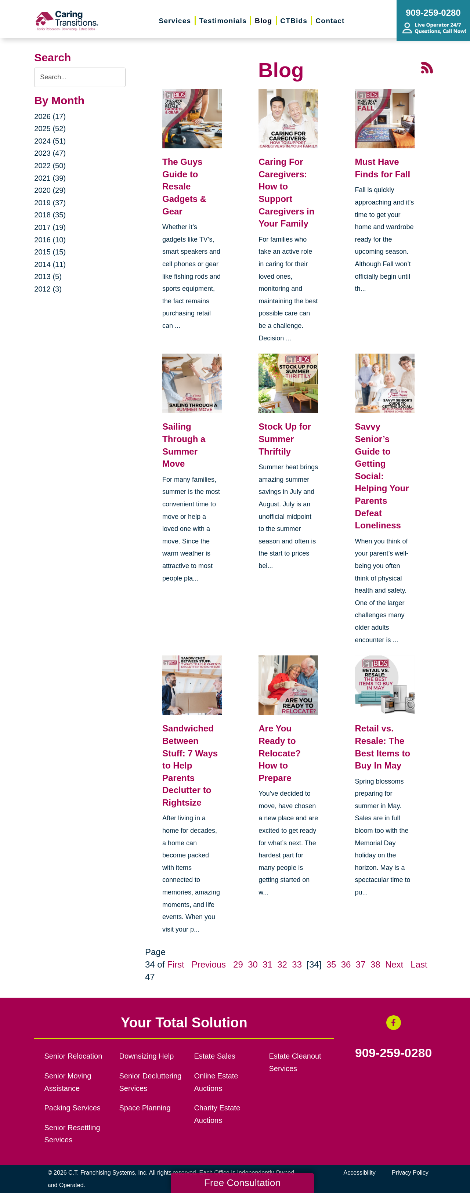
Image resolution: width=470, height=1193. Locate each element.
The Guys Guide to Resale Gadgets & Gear (184, 186)
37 (361, 964)
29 (238, 964)
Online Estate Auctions (216, 1082)
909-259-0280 (393, 1053)
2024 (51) (50, 141)
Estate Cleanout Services (295, 1062)
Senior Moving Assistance (67, 1082)
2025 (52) (50, 128)
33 (297, 964)
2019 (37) (50, 203)
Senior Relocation (73, 1056)
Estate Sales (214, 1056)
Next (394, 964)
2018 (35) (50, 215)
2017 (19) (50, 227)
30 (253, 964)
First (175, 964)
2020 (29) (50, 190)
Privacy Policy (410, 1172)
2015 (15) (50, 252)
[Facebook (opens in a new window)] (393, 1022)
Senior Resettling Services (72, 1134)
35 (331, 964)
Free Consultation (242, 1182)
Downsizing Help (146, 1056)
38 (375, 964)
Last (419, 964)
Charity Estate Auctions (217, 1114)
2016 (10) (50, 240)
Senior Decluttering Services (150, 1082)
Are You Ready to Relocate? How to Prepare (279, 752)
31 (267, 964)
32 (282, 964)
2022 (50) (50, 166)
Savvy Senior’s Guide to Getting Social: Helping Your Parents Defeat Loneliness (382, 476)
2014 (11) (50, 264)
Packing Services (72, 1108)
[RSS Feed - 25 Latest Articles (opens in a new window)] (427, 67)
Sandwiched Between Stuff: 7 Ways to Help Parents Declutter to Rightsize (190, 765)
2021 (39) (50, 178)
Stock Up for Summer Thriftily (284, 439)
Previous (209, 964)
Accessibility (360, 1172)
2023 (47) (50, 153)
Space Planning (145, 1108)
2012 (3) (48, 289)
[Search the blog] (80, 77)
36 (346, 964)
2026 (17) (50, 116)
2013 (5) (48, 276)
